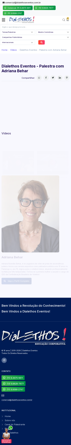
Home (4, 50)
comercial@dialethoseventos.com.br (22, 2)
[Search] (64, 20)
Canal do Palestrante (15, 424)
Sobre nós (10, 420)
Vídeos (13, 50)
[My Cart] (67, 20)
